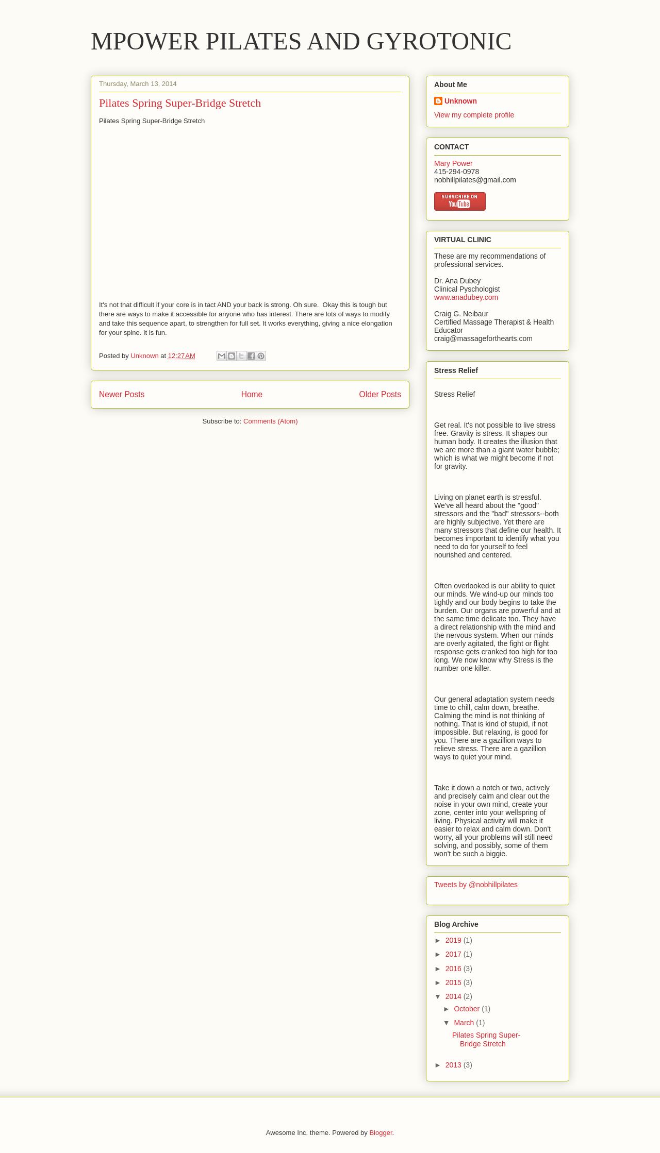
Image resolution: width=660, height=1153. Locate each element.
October (468, 1009)
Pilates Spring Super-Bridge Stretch (180, 102)
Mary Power (453, 163)
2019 (455, 940)
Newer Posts (121, 394)
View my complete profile (474, 115)
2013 (455, 1065)
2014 (455, 996)
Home (252, 394)
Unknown (460, 101)
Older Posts (380, 394)
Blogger (380, 1133)
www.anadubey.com (466, 297)
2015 (455, 982)
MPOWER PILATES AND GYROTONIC (301, 41)
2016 (455, 968)
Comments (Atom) (270, 421)
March (465, 1023)
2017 (455, 954)
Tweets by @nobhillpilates (476, 884)
